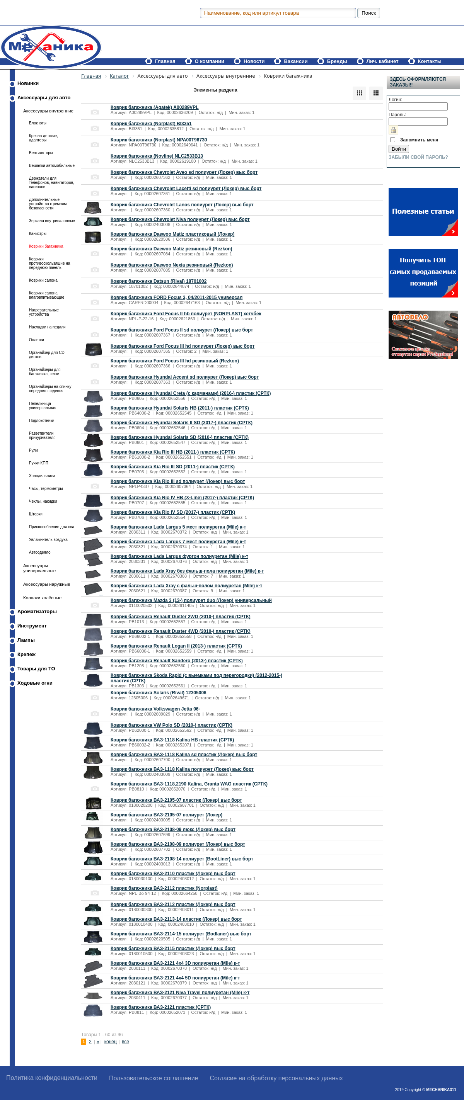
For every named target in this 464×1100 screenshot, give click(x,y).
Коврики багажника (46, 246)
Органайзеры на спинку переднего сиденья (50, 388)
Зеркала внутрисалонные (52, 221)
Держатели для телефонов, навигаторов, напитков (51, 182)
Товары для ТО (36, 669)
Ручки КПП (38, 463)
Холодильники (42, 476)
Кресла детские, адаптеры (43, 138)
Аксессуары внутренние (48, 110)
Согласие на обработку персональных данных (276, 1078)
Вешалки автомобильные (52, 165)
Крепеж (26, 654)
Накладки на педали (47, 327)
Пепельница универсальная (42, 405)
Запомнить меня (419, 140)
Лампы (26, 640)
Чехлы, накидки (43, 501)
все (125, 1041)
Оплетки (36, 340)
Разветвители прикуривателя (42, 435)
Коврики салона (43, 280)
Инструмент (32, 626)
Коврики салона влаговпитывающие (46, 295)
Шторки (36, 514)
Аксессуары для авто (43, 97)
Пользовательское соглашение (153, 1078)
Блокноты (37, 123)
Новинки (28, 83)
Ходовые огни (35, 683)
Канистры (37, 233)
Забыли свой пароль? (418, 157)
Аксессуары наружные (46, 584)
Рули (33, 450)
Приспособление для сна (51, 527)
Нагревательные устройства (44, 312)
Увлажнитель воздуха (48, 539)
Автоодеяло (39, 552)
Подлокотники (41, 420)
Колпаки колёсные (42, 597)
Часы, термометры (46, 488)
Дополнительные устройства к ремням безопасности (48, 203)
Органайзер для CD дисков (47, 354)
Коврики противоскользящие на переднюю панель (49, 263)
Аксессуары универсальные (39, 568)
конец (110, 1041)
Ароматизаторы (37, 611)
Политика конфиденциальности (51, 1077)
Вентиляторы (41, 153)
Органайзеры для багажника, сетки (45, 371)
